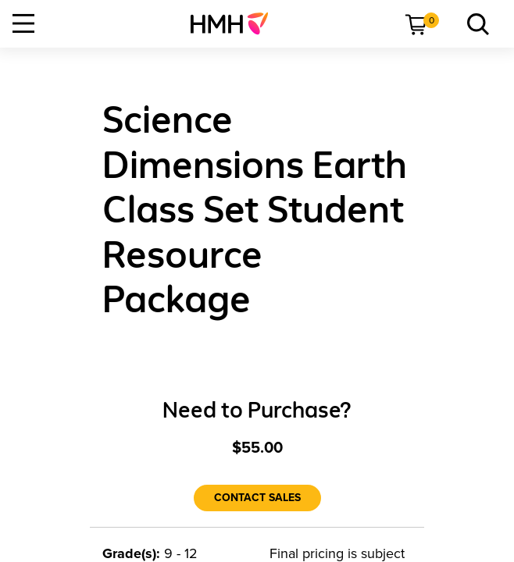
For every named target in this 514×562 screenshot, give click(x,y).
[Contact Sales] (257, 498)
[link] (235, 23)
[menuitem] (235, 23)
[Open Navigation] (23, 23)
